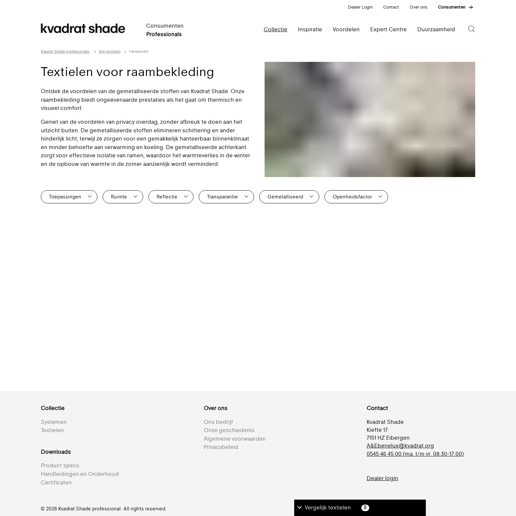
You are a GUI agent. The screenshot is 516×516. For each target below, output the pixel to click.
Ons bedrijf (218, 422)
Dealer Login (360, 7)
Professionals (164, 34)
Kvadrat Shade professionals (65, 51)
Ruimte (119, 196)
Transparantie (222, 196)
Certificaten (56, 482)
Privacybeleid (221, 447)
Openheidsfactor (352, 196)
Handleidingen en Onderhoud (80, 474)
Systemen (54, 422)
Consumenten (451, 7)
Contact (391, 7)
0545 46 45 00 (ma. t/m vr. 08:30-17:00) (415, 454)
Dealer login (382, 478)
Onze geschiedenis (229, 430)
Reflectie (167, 196)
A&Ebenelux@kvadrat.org (400, 445)
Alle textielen (109, 51)
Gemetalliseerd (285, 196)
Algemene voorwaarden (235, 438)
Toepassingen (65, 196)
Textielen (52, 430)
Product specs (60, 465)
